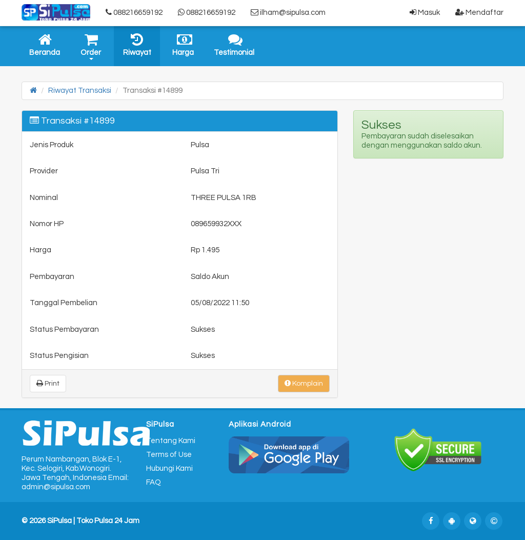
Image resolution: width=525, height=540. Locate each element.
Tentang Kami (170, 441)
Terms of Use (169, 454)
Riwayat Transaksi (79, 90)
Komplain (304, 383)
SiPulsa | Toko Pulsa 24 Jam (93, 521)
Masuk (425, 12)
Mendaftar (479, 12)
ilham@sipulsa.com (288, 12)
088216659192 (134, 12)
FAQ (153, 482)
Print (47, 383)
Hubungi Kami (169, 468)
